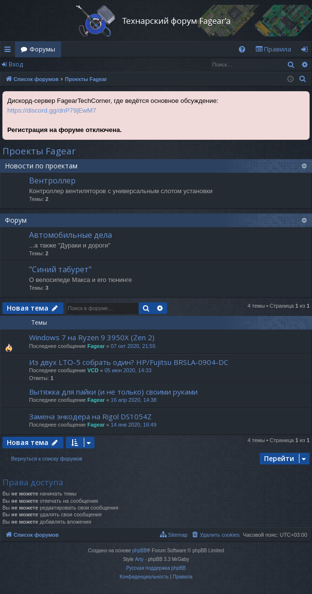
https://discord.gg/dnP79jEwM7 (51, 110)
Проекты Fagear (39, 151)
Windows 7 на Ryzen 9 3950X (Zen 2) (92, 337)
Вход (16, 64)
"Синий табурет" (60, 269)
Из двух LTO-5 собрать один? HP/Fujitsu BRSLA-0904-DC (128, 362)
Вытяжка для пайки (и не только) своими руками (113, 391)
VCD (92, 370)
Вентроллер (52, 180)
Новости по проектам (41, 165)
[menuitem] (242, 49)
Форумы (42, 49)
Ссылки (9, 51)
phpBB (139, 550)
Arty (139, 559)
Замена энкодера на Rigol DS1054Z (90, 416)
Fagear (96, 346)
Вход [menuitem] (306, 51)
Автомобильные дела (70, 235)
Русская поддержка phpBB (156, 568)
